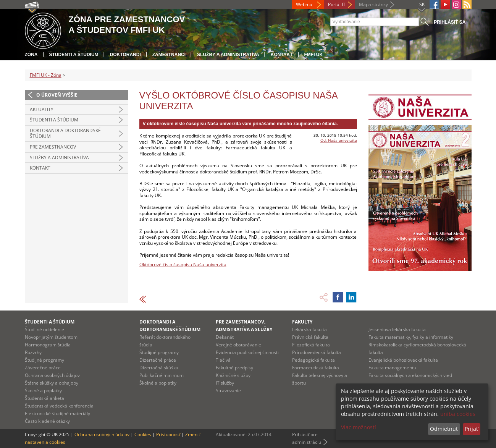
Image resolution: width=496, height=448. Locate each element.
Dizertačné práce (157, 360)
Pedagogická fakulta (313, 360)
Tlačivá (223, 360)
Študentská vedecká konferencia (59, 406)
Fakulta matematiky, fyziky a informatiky (410, 337)
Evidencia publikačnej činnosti (247, 352)
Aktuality (41, 109)
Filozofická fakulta (311, 344)
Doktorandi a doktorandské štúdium (65, 133)
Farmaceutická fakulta (315, 367)
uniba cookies (457, 413)
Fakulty (302, 322)
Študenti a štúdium (74, 54)
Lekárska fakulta (309, 329)
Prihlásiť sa (449, 22)
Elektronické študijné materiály (57, 413)
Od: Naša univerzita (338, 140)
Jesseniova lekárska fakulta (397, 329)
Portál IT (337, 4)
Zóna (31, 54)
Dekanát (225, 337)
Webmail (305, 4)
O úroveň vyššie (57, 95)
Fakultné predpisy (234, 367)
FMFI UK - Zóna (45, 75)
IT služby (225, 383)
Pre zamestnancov (53, 147)
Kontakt (282, 54)
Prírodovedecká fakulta (316, 352)
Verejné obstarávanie (238, 344)
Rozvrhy (33, 352)
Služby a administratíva (228, 54)
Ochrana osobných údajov (52, 375)
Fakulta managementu (392, 367)
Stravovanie (228, 390)
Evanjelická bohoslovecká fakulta (403, 360)
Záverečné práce (43, 367)
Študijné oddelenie (44, 329)
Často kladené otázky (47, 421)
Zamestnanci (169, 54)
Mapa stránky (373, 4)
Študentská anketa (44, 398)
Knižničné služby (233, 375)
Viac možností (358, 427)
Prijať (471, 428)
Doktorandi (125, 54)
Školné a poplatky (43, 390)
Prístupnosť (168, 434)
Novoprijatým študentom (51, 337)
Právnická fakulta (310, 337)
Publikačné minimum (161, 375)
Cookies (142, 434)
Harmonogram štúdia (48, 344)
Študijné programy (44, 360)
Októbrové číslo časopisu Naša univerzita (182, 264)
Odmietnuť (444, 428)
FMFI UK (313, 54)
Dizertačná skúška (158, 367)
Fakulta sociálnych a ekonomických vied (410, 375)
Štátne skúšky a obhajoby (51, 383)
